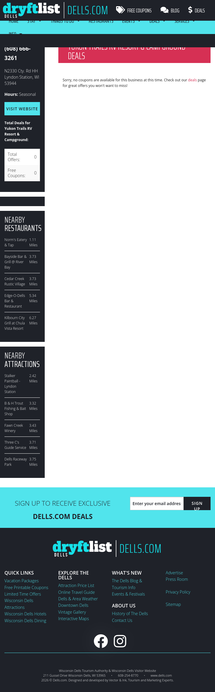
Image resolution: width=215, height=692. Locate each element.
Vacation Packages (21, 580)
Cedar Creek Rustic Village (14, 281)
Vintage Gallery (72, 612)
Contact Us (122, 620)
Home (13, 20)
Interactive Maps (73, 618)
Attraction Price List (76, 585)
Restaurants (101, 20)
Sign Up (197, 506)
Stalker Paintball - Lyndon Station (12, 383)
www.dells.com (161, 675)
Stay (31, 20)
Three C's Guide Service (15, 445)
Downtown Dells (73, 605)
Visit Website (22, 108)
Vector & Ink (117, 680)
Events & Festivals (128, 594)
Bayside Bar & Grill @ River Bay (15, 262)
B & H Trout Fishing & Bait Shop (15, 408)
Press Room (177, 579)
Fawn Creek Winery (13, 428)
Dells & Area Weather (78, 599)
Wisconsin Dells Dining (25, 620)
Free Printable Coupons (26, 587)
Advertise (174, 572)
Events (128, 20)
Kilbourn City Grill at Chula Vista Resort (14, 323)
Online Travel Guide (76, 592)
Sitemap (173, 604)
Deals (196, 10)
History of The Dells (130, 613)
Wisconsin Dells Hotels (25, 614)
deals (192, 80)
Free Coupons (134, 10)
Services (181, 20)
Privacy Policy (178, 592)
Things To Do (62, 20)
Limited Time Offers (22, 594)
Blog (170, 10)
